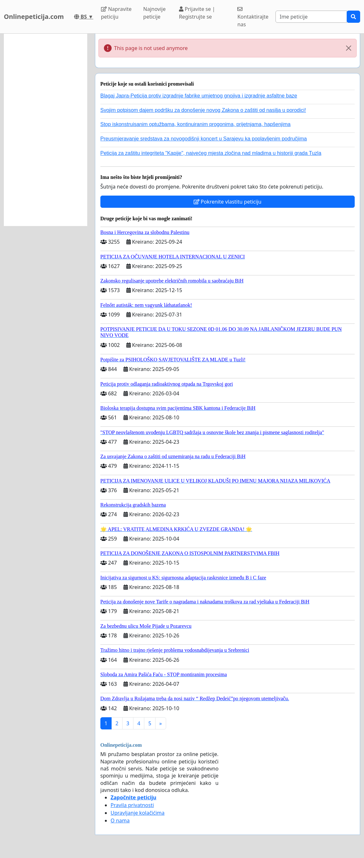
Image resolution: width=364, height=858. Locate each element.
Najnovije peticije (154, 12)
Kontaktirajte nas (252, 17)
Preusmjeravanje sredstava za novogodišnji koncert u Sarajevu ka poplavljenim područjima (203, 138)
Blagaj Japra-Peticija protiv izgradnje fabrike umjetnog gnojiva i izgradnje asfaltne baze (198, 95)
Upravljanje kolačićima (138, 812)
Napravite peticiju (116, 12)
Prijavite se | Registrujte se (197, 12)
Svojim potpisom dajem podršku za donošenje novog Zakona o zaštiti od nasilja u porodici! (203, 110)
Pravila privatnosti (132, 805)
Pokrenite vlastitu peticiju (228, 201)
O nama (120, 820)
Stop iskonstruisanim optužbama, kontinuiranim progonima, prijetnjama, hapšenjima (195, 124)
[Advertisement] (45, 130)
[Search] (311, 17)
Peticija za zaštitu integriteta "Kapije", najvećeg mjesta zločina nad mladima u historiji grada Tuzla (210, 153)
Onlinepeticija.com (34, 16)
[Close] (348, 48)
